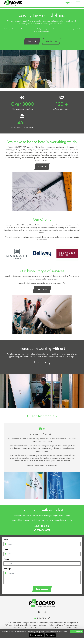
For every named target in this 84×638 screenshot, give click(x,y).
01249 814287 (43, 530)
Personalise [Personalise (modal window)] (50, 635)
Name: (6, 539)
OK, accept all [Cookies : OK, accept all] (76, 631)
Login (67, 2)
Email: (6, 549)
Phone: (7, 559)
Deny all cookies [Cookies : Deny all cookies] (36, 635)
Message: (8, 568)
